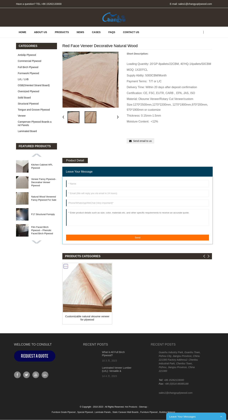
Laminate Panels (103, 412)
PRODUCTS (62, 32)
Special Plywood (85, 412)
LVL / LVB (23, 79)
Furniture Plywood (149, 412)
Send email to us (142, 141)
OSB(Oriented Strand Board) (34, 85)
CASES (96, 32)
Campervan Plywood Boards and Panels (34, 123)
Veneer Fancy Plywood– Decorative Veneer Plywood (43, 182)
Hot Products (131, 407)
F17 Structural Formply (43, 214)
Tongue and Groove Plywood (34, 109)
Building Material (167, 412)
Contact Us (131, 32)
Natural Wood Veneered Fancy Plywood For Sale (43, 198)
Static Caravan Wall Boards (125, 412)
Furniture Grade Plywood (64, 412)
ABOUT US (40, 32)
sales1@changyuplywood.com (195, 3)
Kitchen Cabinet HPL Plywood (42, 166)
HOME (22, 32)
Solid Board (24, 97)
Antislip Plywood (27, 54)
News (80, 32)
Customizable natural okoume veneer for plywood (87, 318)
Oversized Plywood (28, 91)
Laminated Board (27, 131)
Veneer (22, 115)
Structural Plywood (28, 103)
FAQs (111, 32)
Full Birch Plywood (28, 67)
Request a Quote (23, 356)
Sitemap (143, 407)
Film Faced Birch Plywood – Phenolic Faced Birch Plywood (42, 230)
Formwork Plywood (28, 73)
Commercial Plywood (29, 61)
